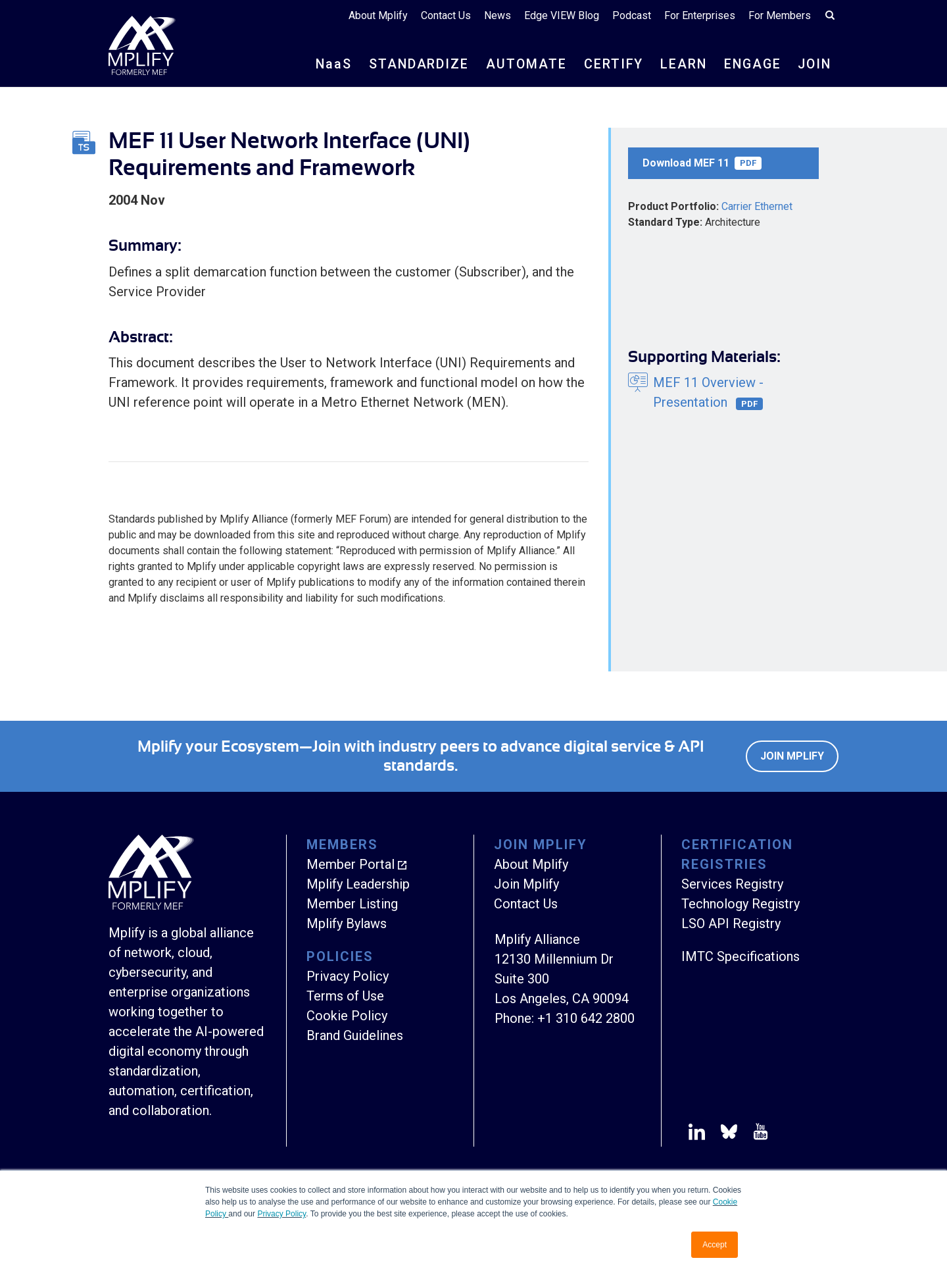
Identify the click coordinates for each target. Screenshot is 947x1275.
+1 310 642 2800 (586, 1018)
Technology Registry (740, 904)
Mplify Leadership (358, 884)
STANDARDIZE (413, 64)
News (497, 16)
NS (326, 64)
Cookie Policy (346, 1016)
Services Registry (732, 884)
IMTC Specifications (740, 956)
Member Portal (350, 864)
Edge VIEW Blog (561, 16)
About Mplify (378, 16)
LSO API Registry (731, 923)
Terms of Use (345, 996)
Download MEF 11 (702, 163)
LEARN (679, 64)
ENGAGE (749, 64)
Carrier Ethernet (756, 206)
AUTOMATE (521, 64)
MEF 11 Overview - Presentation (708, 393)
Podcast (631, 16)
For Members (779, 16)
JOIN (813, 64)
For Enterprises (699, 16)
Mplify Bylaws (346, 923)
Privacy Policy (281, 1213)
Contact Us (446, 16)
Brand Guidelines (354, 1035)
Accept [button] (714, 1244)
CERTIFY (609, 64)
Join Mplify (792, 756)
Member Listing (352, 904)
